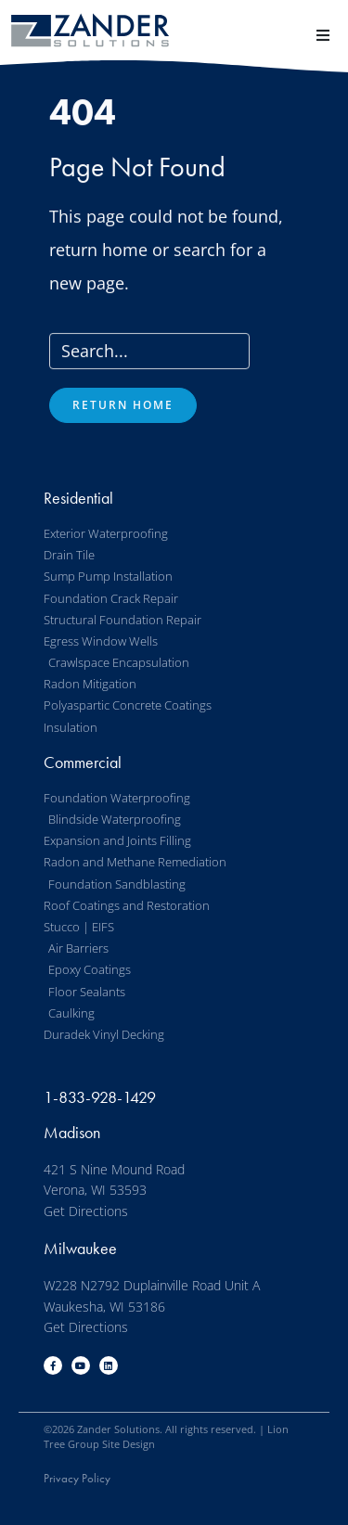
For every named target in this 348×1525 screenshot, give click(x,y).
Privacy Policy (77, 1478)
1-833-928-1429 (100, 1097)
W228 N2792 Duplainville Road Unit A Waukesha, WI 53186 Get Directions (152, 1306)
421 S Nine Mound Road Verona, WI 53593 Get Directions (114, 1190)
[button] (322, 35)
